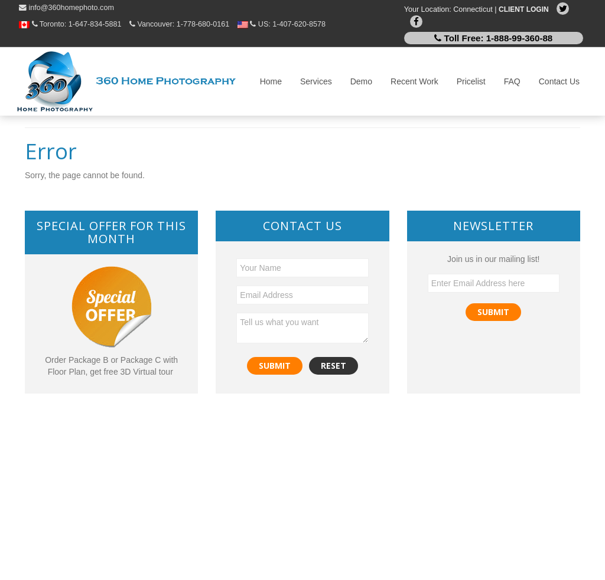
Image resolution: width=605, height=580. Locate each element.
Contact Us (559, 81)
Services (316, 81)
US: (282, 24)
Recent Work (414, 81)
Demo (361, 81)
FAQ (512, 81)
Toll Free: (493, 38)
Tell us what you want (302, 328)
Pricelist (471, 81)
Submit (493, 311)
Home (271, 81)
